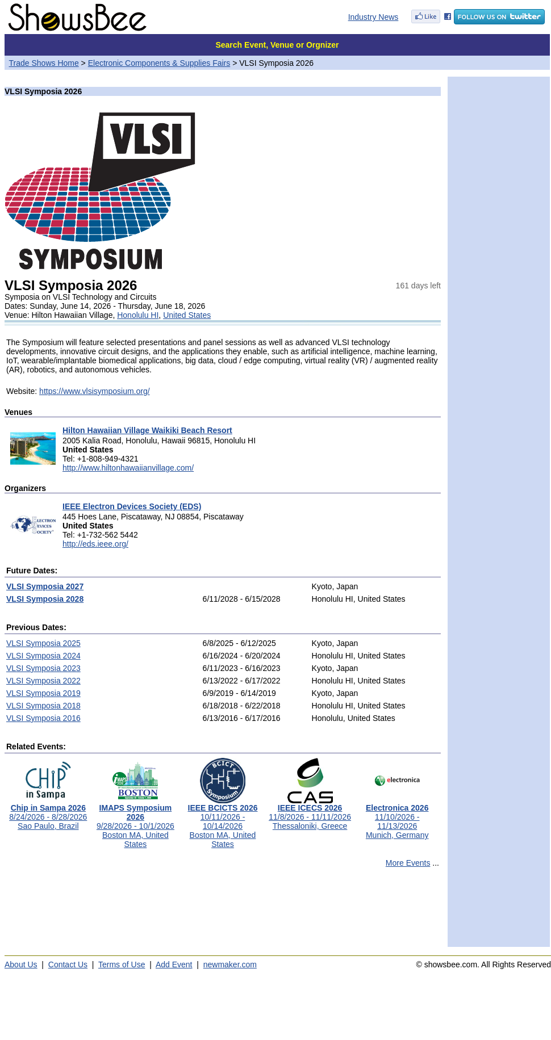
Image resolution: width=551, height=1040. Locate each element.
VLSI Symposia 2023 (43, 668)
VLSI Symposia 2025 (43, 643)
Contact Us (67, 964)
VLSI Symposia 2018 (43, 705)
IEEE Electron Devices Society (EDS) (131, 506)
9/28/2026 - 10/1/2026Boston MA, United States (135, 822)
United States (187, 315)
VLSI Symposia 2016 (43, 718)
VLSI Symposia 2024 (43, 655)
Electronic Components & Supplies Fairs (159, 63)
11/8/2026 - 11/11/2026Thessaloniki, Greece (310, 813)
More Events (408, 862)
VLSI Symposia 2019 (43, 693)
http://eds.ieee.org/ (95, 543)
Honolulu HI (137, 315)
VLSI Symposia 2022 (43, 680)
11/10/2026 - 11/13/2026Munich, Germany (397, 818)
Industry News (373, 17)
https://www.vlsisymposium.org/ (94, 391)
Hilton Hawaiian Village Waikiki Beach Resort (147, 430)
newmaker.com (230, 964)
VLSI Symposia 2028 (45, 598)
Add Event (174, 964)
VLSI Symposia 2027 (45, 586)
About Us (21, 964)
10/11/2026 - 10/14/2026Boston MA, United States (223, 822)
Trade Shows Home (44, 63)
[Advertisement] (222, 912)
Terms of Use (121, 964)
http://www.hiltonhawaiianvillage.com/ (128, 467)
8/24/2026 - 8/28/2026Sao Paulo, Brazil (48, 813)
